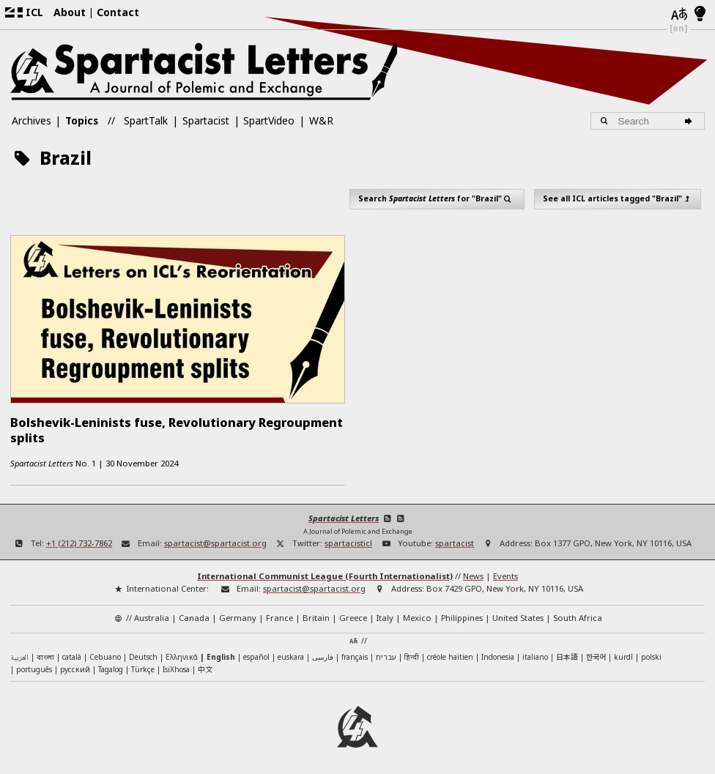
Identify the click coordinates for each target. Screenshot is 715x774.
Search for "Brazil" (437, 198)
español (256, 653)
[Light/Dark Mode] (700, 14)
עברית (386, 653)
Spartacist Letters (343, 514)
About (69, 12)
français (354, 653)
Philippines (462, 614)
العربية (19, 654)
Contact (118, 12)
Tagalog (110, 665)
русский (75, 665)
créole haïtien (450, 653)
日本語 (567, 652)
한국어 (596, 652)
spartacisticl (348, 539)
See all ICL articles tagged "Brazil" (618, 198)
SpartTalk (146, 120)
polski (651, 653)
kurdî (623, 653)
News (473, 572)
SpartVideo (268, 120)
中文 (205, 665)
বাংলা (45, 654)
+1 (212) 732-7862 (79, 539)
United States (518, 614)
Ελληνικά (182, 653)
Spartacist (205, 120)
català (71, 653)
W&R (321, 120)
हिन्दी (411, 653)
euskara (291, 653)
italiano (535, 653)
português (34, 665)
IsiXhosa (176, 665)
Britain (316, 614)
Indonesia (497, 653)
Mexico (417, 614)
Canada (194, 614)
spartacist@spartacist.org (215, 539)
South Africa (577, 614)
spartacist (454, 539)
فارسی (322, 653)
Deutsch (143, 653)
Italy (385, 614)
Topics (81, 120)
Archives (31, 120)
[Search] (690, 121)
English (221, 653)
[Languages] (678, 15)
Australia (151, 614)
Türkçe (143, 665)
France (279, 614)
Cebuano (105, 653)
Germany (237, 614)
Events (505, 572)
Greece (353, 614)
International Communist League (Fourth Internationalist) (325, 572)
